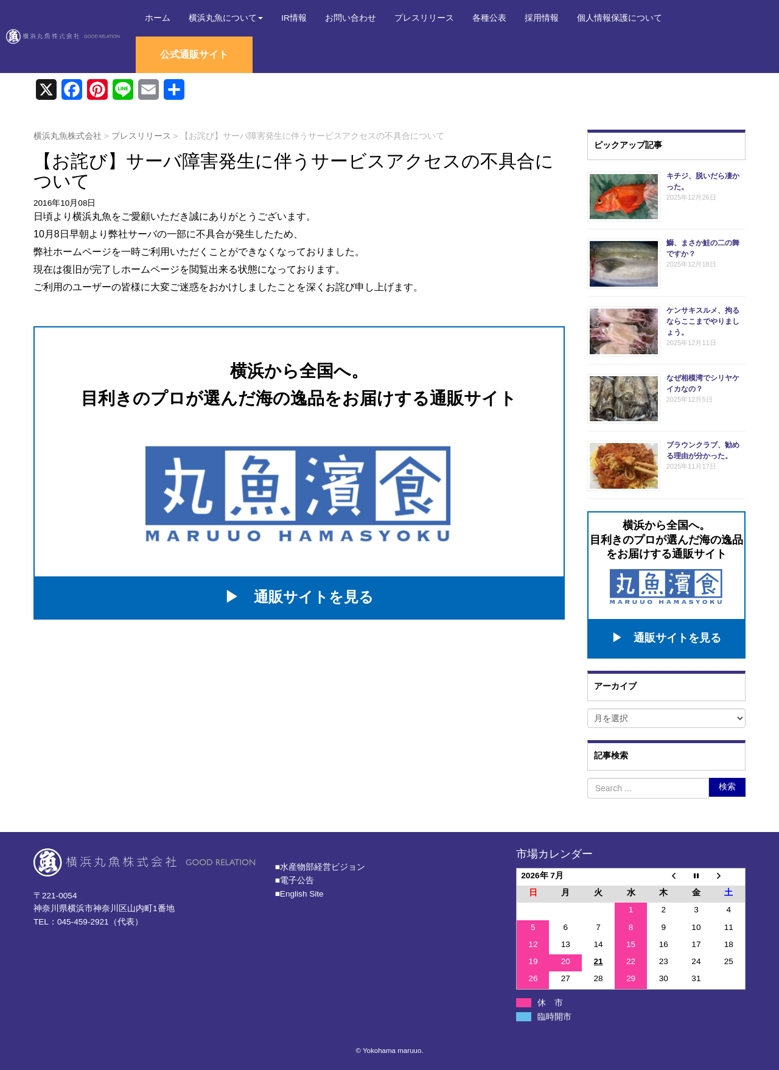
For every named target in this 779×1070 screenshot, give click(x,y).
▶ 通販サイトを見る (299, 597)
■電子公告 (294, 878)
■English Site (299, 892)
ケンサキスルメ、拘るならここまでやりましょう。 (702, 321)
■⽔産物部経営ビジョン (320, 865)
